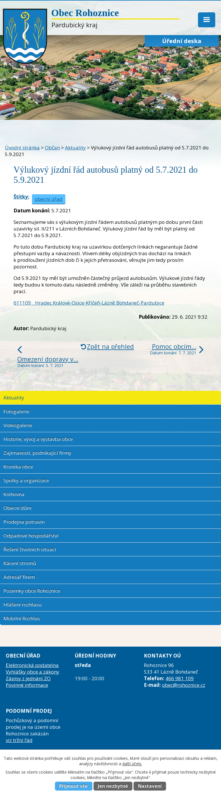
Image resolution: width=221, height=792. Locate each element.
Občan (52, 147)
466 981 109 (179, 678)
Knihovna (13, 494)
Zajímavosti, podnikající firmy (37, 452)
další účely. (132, 763)
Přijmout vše (73, 786)
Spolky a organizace (26, 480)
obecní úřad (48, 199)
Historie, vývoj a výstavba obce (38, 439)
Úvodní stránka (22, 147)
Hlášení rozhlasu (22, 604)
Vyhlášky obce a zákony (32, 671)
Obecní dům (17, 508)
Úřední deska (181, 41)
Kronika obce (18, 466)
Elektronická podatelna (32, 665)
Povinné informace (27, 685)
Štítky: (21, 196)
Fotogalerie (16, 411)
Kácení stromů (19, 563)
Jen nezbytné (113, 786)
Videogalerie (17, 425)
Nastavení (150, 786)
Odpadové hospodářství (30, 535)
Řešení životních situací (29, 549)
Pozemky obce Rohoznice (31, 590)
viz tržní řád (19, 740)
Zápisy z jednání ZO (28, 678)
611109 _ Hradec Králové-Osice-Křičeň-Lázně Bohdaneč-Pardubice (89, 302)
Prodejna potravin (24, 521)
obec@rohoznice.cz (183, 685)
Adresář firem (19, 577)
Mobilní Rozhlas (21, 618)
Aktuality (75, 147)
